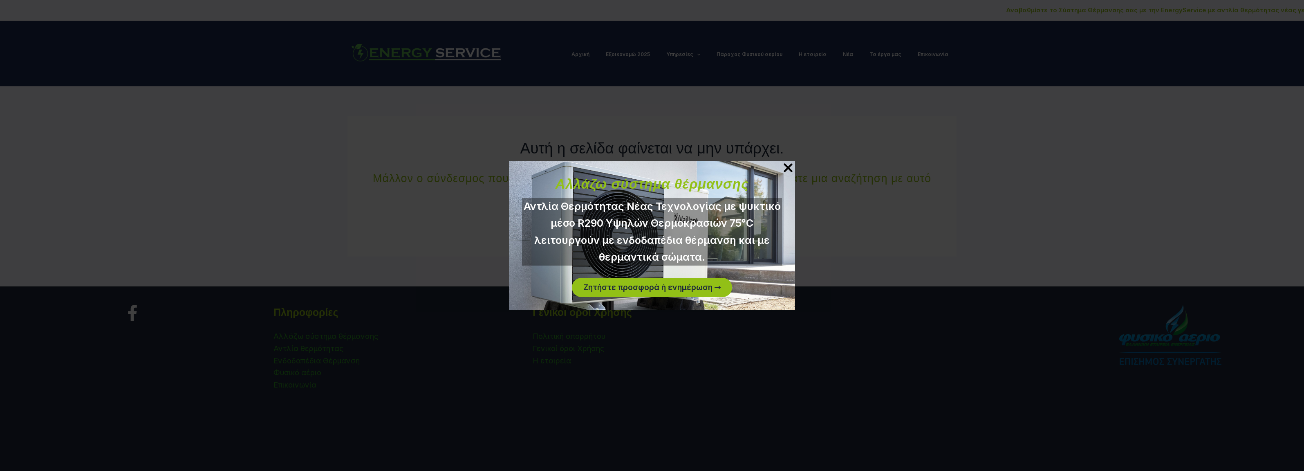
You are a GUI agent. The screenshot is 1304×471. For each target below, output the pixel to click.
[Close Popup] (788, 168)
